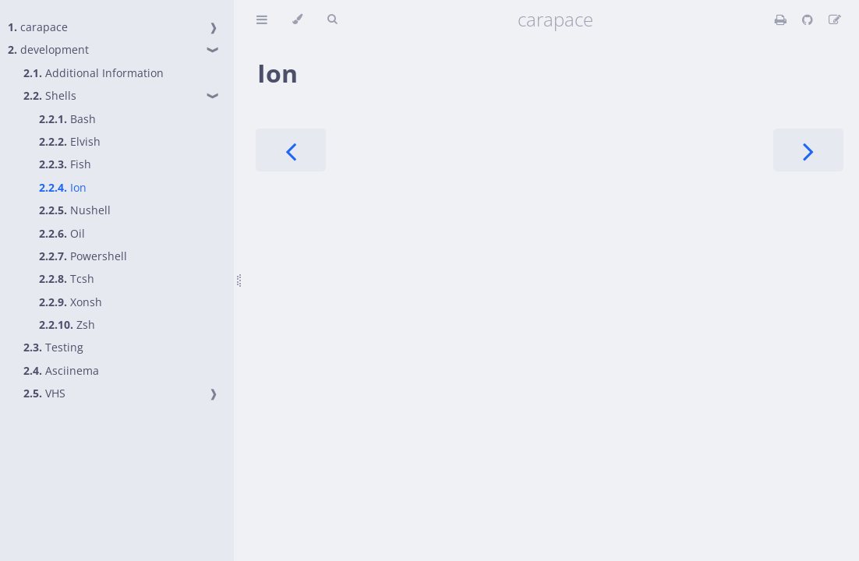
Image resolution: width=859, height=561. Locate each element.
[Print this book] (782, 19)
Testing (53, 347)
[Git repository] (809, 19)
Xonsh (70, 302)
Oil (62, 233)
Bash (67, 118)
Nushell (75, 210)
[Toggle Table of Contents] (262, 19)
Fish (65, 164)
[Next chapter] (808, 150)
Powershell (83, 256)
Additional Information (93, 72)
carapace (38, 26)
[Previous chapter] (291, 150)
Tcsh (66, 278)
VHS (44, 393)
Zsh (67, 324)
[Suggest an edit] (834, 19)
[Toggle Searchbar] (332, 19)
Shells (49, 95)
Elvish (70, 141)
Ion (63, 187)
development (48, 49)
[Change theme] (297, 19)
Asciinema (61, 370)
